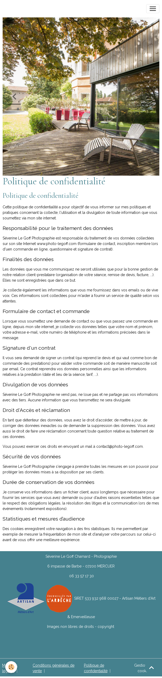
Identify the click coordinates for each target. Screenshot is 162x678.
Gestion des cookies (144, 668)
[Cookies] (11, 667)
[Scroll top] (151, 667)
